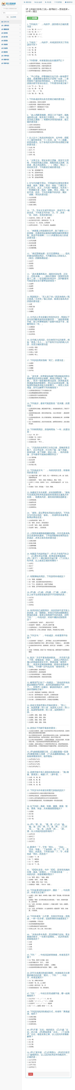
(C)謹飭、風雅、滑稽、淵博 (37, 720)
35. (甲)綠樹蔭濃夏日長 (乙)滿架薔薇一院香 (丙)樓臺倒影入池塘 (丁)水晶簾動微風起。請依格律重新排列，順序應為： (48, 754)
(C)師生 (31, 266)
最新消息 (27, 2)
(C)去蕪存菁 (32, 1021)
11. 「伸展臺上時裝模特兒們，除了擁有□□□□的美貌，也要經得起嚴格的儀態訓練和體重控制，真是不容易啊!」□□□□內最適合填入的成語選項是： (48, 234)
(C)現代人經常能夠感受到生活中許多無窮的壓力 (43, 798)
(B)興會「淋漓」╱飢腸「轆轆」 (38, 879)
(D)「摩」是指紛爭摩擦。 (36, 177)
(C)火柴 (31, 309)
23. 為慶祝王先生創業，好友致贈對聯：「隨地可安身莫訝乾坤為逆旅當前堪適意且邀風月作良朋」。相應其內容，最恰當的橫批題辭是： (49, 494)
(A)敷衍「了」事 (33, 857)
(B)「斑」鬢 (32, 50)
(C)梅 (30, 946)
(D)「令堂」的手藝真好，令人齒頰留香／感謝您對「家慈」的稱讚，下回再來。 (47, 909)
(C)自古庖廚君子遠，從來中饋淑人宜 (40, 68)
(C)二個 (31, 816)
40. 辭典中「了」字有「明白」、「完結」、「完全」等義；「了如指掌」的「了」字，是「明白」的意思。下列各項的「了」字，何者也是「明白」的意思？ (48, 850)
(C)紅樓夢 (31, 462)
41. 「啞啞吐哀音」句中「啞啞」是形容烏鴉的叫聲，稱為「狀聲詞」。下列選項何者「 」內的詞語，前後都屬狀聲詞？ (48, 872)
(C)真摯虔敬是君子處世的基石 (38, 926)
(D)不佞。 (31, 370)
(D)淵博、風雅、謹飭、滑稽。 (37, 722)
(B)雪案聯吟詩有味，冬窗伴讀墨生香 (40, 66)
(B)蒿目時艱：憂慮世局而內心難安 (39, 104)
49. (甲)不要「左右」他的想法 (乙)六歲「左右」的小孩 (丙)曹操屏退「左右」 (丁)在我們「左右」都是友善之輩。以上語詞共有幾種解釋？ (48, 1033)
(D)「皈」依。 (32, 55)
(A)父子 (31, 261)
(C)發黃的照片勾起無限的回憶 (38, 395)
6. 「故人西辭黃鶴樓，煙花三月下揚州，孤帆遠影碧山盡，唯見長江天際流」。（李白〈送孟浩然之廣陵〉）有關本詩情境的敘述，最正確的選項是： (48, 118)
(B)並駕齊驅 (32, 1019)
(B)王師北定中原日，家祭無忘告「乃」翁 (41, 220)
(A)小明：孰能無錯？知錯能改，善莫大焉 (41, 692)
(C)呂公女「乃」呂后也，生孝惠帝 (39, 222)
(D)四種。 (31, 1046)
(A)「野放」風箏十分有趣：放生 (38, 960)
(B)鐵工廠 (31, 306)
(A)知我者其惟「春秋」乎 (36, 520)
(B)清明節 (31, 329)
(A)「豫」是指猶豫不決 (36, 170)
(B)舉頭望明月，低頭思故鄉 (37, 672)
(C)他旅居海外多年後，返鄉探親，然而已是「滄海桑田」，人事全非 (48, 646)
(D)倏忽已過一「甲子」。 (36, 442)
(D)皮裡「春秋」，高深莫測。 (37, 527)
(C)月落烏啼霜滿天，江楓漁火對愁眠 (40, 674)
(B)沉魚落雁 (32, 243)
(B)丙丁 (31, 600)
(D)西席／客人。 (33, 354)
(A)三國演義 (32, 457)
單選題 (32, 18)
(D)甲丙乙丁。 (32, 1067)
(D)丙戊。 (31, 605)
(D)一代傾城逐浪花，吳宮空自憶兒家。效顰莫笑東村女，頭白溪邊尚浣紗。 (48, 422)
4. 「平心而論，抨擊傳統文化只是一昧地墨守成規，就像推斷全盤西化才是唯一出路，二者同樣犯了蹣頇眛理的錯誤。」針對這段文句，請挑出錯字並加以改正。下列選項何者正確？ (49, 79)
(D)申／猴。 (31, 154)
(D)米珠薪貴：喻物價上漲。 (36, 109)
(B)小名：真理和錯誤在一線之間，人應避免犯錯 (43, 694)
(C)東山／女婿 (33, 352)
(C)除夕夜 (31, 331)
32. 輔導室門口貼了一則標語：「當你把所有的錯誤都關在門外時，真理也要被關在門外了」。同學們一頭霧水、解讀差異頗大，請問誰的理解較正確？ (48, 686)
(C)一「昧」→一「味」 (35, 91)
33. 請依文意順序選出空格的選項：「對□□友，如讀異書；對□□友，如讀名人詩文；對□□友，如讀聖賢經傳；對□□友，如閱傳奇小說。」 (48, 708)
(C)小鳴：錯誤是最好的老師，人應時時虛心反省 (43, 697)
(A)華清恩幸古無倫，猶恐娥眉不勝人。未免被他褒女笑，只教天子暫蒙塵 (48, 409)
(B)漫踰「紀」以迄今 (35, 437)
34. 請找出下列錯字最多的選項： (43, 728)
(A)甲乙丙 (31, 834)
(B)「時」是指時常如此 (35, 172)
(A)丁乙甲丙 (32, 1060)
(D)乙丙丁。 (31, 841)
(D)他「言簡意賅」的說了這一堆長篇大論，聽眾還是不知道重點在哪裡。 (48, 651)
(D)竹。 (30, 949)
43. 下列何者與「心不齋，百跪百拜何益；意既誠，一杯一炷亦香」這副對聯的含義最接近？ (49, 917)
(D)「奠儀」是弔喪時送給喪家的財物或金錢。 (42, 586)
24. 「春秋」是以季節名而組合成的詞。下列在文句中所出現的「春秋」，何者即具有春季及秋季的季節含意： (48, 515)
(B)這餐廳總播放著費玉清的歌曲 (38, 393)
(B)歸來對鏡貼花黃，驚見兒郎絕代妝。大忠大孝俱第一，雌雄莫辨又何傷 (48, 414)
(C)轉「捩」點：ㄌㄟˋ (35, 34)
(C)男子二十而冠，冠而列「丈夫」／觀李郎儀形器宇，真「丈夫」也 (48, 483)
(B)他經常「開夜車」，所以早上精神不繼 (41, 625)
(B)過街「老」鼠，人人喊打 (37, 983)
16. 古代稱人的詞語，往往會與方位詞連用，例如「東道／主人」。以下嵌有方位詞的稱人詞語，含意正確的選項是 (48, 342)
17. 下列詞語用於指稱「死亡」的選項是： (47, 360)
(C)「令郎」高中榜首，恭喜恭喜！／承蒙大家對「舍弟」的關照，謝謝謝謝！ (48, 905)
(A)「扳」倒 (32, 47)
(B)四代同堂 (32, 200)
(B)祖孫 (31, 263)
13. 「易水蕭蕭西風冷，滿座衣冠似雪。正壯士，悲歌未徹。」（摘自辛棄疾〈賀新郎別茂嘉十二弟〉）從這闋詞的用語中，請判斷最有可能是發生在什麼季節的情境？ (48, 277)
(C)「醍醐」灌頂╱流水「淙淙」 (38, 882)
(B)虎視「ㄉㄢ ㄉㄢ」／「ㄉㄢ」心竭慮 (40, 1001)
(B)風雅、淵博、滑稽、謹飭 (37, 717)
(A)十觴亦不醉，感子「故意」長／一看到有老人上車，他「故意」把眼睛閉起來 (48, 476)
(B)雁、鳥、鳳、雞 (34, 780)
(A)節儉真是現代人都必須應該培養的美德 (41, 793)
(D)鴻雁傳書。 (32, 248)
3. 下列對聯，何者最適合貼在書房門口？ (47, 60)
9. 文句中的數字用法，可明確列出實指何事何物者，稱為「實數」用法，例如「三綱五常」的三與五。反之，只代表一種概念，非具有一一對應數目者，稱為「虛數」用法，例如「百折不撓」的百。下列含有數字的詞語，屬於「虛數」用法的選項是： (48, 189)
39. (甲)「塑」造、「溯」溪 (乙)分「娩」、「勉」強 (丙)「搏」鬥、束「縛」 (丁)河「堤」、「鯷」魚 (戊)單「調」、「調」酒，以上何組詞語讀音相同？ (47, 827)
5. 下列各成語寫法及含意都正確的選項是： (48, 99)
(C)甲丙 (31, 602)
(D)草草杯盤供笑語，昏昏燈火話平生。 (40, 70)
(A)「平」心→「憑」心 (36, 86)
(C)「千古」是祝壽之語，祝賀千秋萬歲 (40, 584)
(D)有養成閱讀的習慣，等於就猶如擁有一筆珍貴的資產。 (45, 800)
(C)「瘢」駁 (32, 52)
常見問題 (58, 2)
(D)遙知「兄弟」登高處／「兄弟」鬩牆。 (40, 486)
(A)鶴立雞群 (32, 541)
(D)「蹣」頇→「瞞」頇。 (36, 93)
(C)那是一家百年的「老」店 (37, 985)
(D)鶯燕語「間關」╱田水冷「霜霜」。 (40, 884)
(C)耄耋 (31, 368)
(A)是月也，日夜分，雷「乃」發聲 (39, 218)
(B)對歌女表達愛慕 (34, 127)
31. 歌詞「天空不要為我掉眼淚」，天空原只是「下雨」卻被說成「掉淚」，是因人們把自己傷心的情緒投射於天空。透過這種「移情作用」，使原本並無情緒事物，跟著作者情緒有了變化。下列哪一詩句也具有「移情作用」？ (49, 662)
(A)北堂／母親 (33, 347)
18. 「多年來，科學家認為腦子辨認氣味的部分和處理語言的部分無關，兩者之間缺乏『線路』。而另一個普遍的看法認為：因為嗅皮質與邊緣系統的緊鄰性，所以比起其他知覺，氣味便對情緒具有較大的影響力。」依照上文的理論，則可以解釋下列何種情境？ (48, 382)
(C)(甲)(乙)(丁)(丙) (34, 764)
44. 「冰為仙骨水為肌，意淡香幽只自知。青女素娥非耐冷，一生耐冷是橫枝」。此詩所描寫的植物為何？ (48, 936)
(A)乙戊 (31, 597)
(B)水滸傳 (31, 460)
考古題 (48, 2)
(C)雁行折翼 (32, 245)
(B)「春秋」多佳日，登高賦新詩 (38, 522)
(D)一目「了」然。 (33, 864)
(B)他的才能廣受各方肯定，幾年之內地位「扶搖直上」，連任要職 (48, 643)
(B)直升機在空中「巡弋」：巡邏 (38, 962)
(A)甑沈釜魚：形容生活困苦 (37, 102)
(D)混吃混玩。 (32, 1024)
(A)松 (30, 942)
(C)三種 (31, 1044)
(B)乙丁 (31, 566)
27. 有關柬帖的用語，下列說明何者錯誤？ (47, 576)
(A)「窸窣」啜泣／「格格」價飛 (38, 877)
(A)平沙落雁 (32, 240)
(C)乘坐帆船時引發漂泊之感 (37, 129)
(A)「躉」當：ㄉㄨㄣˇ (35, 29)
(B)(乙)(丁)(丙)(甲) (34, 761)
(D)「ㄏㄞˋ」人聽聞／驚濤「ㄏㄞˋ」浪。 (40, 1006)
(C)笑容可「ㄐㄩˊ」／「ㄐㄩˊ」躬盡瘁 (40, 1003)
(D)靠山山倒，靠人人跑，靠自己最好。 (40, 928)
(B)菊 (30, 944)
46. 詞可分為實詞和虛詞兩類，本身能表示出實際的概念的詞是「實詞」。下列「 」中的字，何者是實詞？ (48, 975)
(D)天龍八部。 (32, 464)
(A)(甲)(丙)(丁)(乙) (34, 759)
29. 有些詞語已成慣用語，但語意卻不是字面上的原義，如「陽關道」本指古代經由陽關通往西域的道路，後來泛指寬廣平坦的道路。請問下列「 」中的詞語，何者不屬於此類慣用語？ (48, 615)
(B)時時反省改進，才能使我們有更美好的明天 (42, 795)
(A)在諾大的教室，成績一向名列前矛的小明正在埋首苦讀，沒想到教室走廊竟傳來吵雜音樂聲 (48, 732)
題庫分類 (5, 21)
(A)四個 (31, 811)
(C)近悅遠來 (32, 504)
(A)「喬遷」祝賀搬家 (35, 579)
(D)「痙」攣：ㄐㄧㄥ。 (35, 36)
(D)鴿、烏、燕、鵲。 (34, 784)
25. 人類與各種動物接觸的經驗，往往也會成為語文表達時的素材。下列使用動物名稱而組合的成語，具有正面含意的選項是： (48, 535)
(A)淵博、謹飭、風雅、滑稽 (37, 715)
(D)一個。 (31, 818)
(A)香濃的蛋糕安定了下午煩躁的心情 (40, 390)
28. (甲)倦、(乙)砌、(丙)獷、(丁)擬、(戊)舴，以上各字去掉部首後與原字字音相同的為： (48, 593)
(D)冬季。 (31, 291)
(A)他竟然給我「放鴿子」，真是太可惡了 (41, 622)
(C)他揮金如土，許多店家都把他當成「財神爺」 (43, 627)
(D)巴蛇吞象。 (32, 548)
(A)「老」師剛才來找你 (36, 980)
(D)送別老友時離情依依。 (36, 132)
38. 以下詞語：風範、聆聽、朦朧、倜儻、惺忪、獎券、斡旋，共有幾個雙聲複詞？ (47, 807)
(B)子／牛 (31, 150)
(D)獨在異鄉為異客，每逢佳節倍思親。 (40, 677)
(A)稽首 (31, 363)
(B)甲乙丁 (31, 836)
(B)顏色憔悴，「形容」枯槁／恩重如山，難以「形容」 (45, 480)
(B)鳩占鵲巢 (32, 543)
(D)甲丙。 (31, 570)
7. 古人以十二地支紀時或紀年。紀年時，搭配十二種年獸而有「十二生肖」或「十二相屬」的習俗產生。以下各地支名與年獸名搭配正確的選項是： (48, 141)
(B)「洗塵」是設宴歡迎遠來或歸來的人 (40, 582)
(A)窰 (29, 304)
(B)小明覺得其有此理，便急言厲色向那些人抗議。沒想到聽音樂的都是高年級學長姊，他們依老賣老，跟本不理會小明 (48, 736)
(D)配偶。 (31, 268)
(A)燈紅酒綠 (32, 1017)
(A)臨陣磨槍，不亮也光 (36, 921)
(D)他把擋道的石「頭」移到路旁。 (38, 987)
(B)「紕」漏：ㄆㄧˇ (34, 32)
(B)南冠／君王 (33, 349)
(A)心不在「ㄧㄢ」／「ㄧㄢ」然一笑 (40, 998)
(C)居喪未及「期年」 (35, 439)
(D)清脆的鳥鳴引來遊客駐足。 (37, 397)
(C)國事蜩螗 (32, 545)
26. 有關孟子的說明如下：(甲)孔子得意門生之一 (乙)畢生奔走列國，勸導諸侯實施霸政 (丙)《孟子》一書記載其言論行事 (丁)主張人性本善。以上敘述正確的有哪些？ (48, 557)
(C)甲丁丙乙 (32, 1064)
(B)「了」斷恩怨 (33, 859)
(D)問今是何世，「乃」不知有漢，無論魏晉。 (42, 225)
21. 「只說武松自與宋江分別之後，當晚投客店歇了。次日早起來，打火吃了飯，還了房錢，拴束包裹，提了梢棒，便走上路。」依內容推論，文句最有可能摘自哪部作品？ (48, 451)
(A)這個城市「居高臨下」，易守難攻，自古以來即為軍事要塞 (47, 640)
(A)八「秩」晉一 (33, 434)
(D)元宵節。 (31, 334)
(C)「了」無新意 (33, 861)
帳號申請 (68, 2)
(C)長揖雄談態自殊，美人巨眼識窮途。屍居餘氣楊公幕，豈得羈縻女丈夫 (48, 418)
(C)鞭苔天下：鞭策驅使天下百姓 (38, 107)
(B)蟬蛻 (31, 365)
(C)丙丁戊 (31, 839)
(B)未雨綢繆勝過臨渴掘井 (36, 924)
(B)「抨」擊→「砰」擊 (35, 88)
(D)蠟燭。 (31, 311)
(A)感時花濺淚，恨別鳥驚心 (37, 669)
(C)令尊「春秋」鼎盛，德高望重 (38, 525)
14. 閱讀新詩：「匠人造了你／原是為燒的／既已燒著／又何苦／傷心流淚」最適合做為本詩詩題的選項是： (48, 299)
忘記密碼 (13, 17)
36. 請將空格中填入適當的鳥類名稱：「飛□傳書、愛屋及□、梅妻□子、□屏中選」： (48, 773)
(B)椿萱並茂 (32, 502)
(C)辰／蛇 (31, 152)
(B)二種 (31, 1042)
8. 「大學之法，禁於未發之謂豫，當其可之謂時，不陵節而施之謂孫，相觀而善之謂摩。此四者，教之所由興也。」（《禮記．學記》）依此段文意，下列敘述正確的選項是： (48, 163)
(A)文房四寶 (32, 197)
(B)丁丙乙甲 (32, 1062)
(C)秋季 (31, 288)
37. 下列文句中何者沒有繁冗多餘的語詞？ (47, 790)
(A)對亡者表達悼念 (34, 125)
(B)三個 (31, 814)
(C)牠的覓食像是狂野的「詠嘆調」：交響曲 (42, 965)
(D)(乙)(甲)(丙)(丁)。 (34, 766)
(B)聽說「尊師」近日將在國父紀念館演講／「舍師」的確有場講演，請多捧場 (47, 900)
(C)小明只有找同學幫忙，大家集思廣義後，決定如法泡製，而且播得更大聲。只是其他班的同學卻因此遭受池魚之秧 (48, 740)
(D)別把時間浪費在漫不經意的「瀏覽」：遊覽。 (42, 967)
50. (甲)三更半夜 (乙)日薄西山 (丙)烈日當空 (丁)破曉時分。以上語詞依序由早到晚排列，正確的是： (49, 1054)
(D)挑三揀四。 (32, 204)
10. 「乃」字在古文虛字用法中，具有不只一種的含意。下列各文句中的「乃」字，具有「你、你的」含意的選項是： (48, 212)
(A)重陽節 (31, 327)
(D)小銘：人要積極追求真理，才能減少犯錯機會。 (43, 699)
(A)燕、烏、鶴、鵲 (34, 777)
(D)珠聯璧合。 (32, 507)
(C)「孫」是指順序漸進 (35, 175)
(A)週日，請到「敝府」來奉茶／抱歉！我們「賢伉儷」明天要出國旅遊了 (48, 896)
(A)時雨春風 (32, 500)
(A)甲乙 (31, 563)
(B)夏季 (31, 286)
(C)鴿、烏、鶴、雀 (34, 782)
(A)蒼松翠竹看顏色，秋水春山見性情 (40, 63)
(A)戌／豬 (31, 147)
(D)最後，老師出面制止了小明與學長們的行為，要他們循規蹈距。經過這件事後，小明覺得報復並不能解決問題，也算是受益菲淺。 (48, 745)
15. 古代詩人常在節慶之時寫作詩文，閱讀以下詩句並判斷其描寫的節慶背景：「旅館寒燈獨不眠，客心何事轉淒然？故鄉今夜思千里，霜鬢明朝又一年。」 (48, 320)
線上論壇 (38, 2)
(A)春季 (31, 284)
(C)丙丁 (31, 568)
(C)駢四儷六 (32, 202)
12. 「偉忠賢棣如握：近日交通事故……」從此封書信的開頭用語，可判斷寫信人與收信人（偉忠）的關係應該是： (48, 255)
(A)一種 (31, 1039)
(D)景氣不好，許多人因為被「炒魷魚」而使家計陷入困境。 (46, 629)
